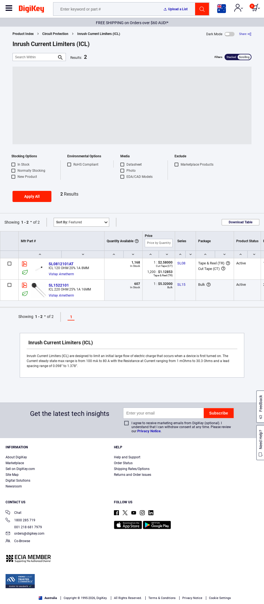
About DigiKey (16, 457)
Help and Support (127, 457)
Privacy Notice (149, 431)
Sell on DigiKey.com (20, 469)
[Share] (245, 34)
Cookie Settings (220, 598)
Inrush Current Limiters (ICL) (98, 34)
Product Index (23, 34)
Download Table (240, 222)
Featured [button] (69, 222)
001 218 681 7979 (24, 527)
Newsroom (14, 486)
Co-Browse (18, 541)
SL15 (181, 284)
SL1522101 (59, 285)
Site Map (12, 475)
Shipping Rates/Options (132, 469)
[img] (31, 10)
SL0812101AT (61, 264)
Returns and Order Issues (132, 475)
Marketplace (15, 463)
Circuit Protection (55, 34)
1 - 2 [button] (25, 222)
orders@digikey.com (25, 534)
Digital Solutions (18, 480)
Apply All (32, 196)
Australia (48, 598)
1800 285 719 (20, 520)
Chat (13, 513)
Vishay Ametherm (61, 274)
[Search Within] (35, 57)
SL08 (181, 263)
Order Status (123, 463)
